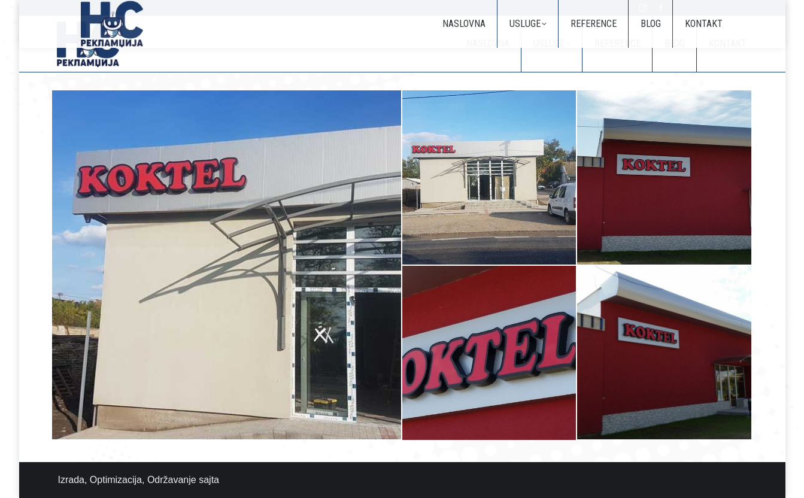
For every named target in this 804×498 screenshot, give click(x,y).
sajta (209, 480)
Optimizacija (116, 480)
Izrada (71, 480)
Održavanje (171, 480)
